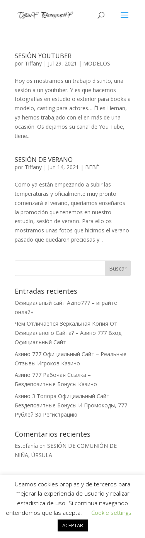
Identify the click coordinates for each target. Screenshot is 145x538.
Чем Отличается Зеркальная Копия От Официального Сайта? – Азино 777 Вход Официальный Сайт (68, 333)
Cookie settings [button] (111, 512)
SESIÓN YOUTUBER (43, 56)
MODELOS (96, 63)
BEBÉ (92, 167)
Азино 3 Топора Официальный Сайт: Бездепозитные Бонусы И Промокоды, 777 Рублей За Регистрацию (71, 405)
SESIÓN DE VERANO (44, 159)
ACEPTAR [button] (72, 525)
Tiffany (33, 63)
